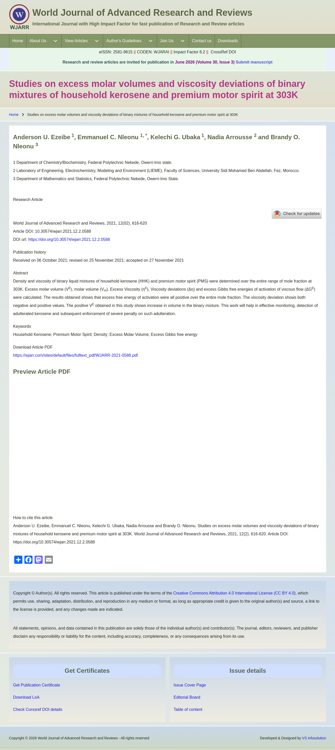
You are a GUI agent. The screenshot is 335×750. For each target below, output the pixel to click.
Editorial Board (187, 697)
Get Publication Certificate (36, 685)
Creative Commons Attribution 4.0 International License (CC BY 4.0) (234, 593)
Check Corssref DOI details (37, 709)
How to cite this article (33, 517)
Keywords (22, 326)
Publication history (29, 252)
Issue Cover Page (190, 685)
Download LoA (26, 697)
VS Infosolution (314, 738)
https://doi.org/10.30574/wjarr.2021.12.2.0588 (69, 239)
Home (14, 115)
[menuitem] (17, 41)
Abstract (20, 273)
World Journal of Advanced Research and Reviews (142, 12)
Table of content (188, 709)
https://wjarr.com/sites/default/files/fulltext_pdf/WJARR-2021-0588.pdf (75, 355)
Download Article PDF (33, 347)
